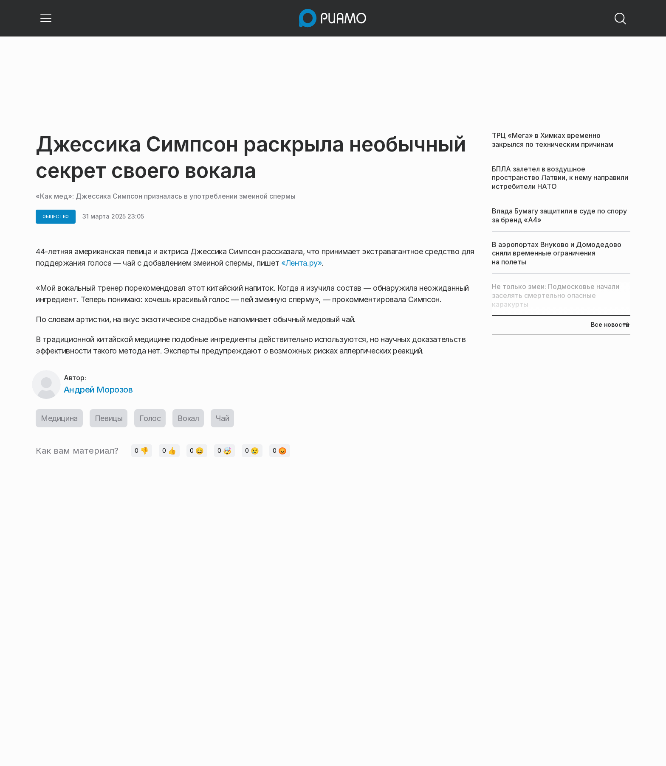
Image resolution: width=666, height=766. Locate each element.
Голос (150, 418)
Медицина (59, 418)
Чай (222, 418)
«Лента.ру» (301, 262)
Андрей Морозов (98, 389)
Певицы (109, 418)
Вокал (188, 418)
